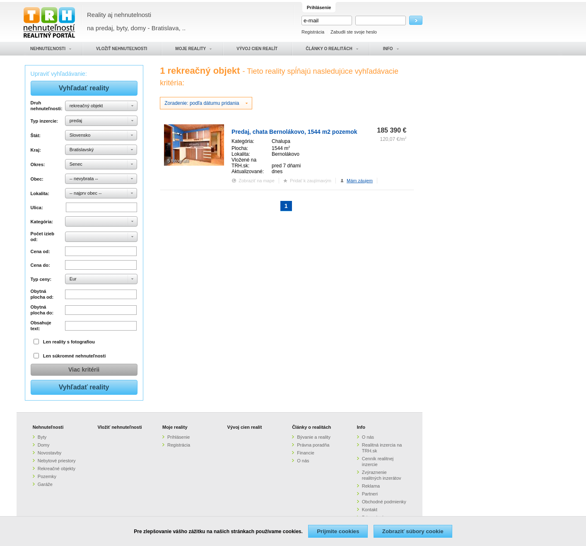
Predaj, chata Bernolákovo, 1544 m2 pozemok (294, 131)
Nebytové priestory (57, 460)
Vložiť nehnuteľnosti (119, 427)
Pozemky (47, 476)
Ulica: (37, 207)
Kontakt (369, 509)
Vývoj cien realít (244, 427)
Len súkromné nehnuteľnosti (74, 355)
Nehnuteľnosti (48, 427)
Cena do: (40, 265)
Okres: (38, 164)
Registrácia (312, 31)
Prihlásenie (178, 437)
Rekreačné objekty (56, 468)
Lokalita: (40, 193)
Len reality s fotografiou (69, 341)
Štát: (36, 135)
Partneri (370, 493)
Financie (305, 452)
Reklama (371, 485)
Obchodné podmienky (384, 501)
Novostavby (49, 452)
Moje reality (175, 427)
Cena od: (40, 251)
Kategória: (42, 221)
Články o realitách (311, 427)
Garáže (45, 484)
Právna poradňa (313, 444)
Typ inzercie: (44, 120)
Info (361, 427)
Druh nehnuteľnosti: (47, 105)
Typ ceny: (41, 279)
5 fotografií (178, 160)
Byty (42, 437)
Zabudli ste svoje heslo (353, 31)
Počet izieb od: (42, 236)
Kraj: (36, 149)
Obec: (37, 178)
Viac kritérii (83, 369)
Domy (44, 444)
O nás (303, 460)
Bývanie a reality (313, 437)
